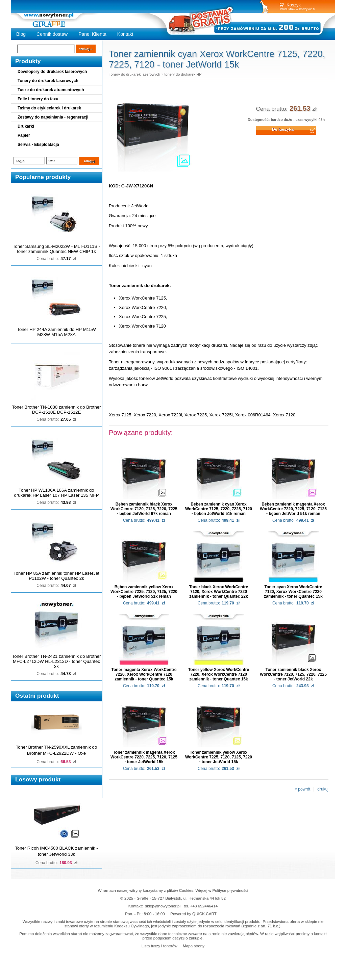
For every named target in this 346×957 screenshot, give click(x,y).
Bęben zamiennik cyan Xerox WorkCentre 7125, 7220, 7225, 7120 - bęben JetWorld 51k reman (218, 509)
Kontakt (125, 34)
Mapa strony (193, 945)
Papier (24, 135)
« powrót (302, 789)
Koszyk (294, 4)
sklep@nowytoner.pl (162, 906)
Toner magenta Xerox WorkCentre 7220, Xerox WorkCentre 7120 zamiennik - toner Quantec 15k (144, 674)
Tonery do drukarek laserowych (48, 80)
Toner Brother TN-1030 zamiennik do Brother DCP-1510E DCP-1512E (56, 410)
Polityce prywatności (230, 890)
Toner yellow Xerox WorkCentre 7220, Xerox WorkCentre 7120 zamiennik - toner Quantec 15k (218, 674)
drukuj (322, 789)
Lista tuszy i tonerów (159, 945)
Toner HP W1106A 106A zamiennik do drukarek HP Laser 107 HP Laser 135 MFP (56, 493)
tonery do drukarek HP (182, 74)
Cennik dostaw (52, 34)
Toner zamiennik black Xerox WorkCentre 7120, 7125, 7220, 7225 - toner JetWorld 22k (293, 674)
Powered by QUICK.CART (193, 913)
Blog (21, 34)
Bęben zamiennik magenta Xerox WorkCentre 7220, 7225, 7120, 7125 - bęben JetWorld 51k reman (293, 509)
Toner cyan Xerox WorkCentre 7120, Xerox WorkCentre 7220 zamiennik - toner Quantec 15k (293, 592)
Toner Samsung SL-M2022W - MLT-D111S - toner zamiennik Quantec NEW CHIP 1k (56, 249)
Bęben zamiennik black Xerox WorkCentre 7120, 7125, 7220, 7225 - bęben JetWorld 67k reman (143, 509)
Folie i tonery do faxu (38, 99)
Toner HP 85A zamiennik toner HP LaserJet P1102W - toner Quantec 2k (56, 576)
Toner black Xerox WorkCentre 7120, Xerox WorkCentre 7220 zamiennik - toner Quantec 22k (218, 592)
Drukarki (26, 126)
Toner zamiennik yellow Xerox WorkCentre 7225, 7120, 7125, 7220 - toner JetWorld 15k (218, 757)
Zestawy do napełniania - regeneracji (53, 117)
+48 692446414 (204, 906)
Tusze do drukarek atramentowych (51, 89)
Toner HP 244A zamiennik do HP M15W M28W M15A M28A (56, 332)
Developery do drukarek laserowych (52, 71)
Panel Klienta (92, 34)
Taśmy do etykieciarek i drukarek (49, 108)
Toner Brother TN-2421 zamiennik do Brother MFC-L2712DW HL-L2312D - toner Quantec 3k (56, 661)
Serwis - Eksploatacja (38, 144)
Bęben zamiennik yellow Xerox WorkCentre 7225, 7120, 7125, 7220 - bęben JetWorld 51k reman (143, 592)
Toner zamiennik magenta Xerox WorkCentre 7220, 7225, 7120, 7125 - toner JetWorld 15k (143, 757)
